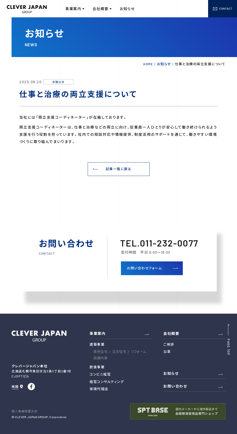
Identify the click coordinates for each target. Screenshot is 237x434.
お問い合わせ (175, 386)
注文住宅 (119, 352)
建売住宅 (100, 352)
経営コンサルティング (107, 382)
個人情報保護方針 (25, 411)
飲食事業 (97, 367)
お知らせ (170, 373)
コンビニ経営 (100, 374)
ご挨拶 (168, 344)
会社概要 (171, 333)
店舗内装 (100, 358)
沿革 (167, 352)
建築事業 (97, 344)
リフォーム (138, 352)
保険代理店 (99, 389)
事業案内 (97, 333)
